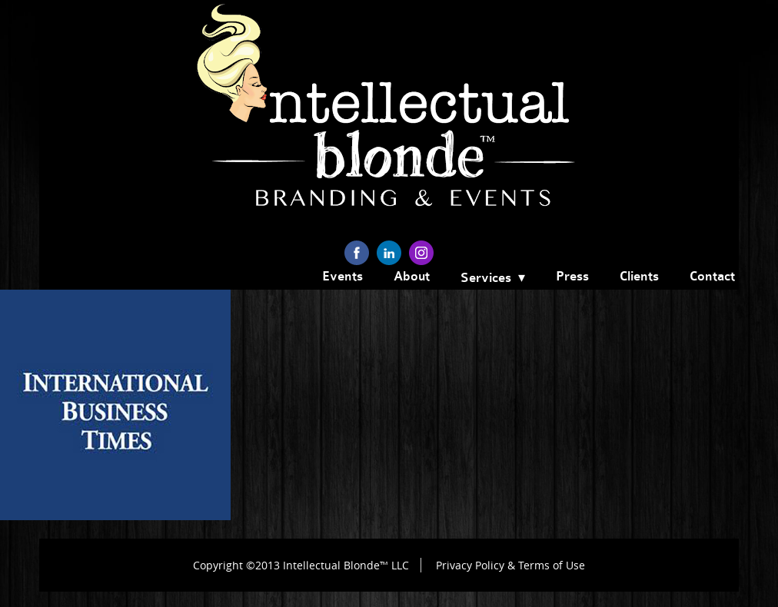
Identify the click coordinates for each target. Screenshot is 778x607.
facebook (356, 252)
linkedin (389, 252)
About (412, 276)
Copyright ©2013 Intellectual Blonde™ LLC (301, 565)
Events (342, 276)
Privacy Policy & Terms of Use (510, 565)
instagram (421, 252)
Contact (712, 276)
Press (572, 276)
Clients (639, 276)
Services (485, 278)
